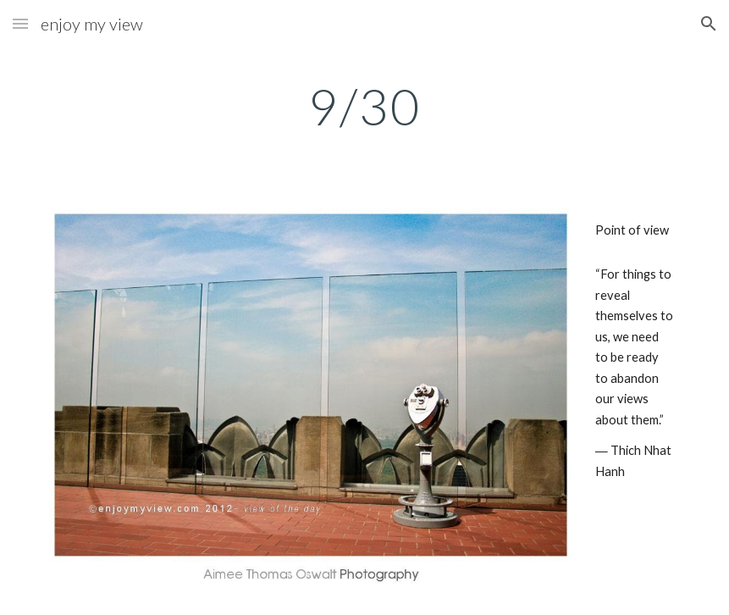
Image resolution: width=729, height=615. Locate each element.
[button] (20, 23)
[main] (364, 106)
